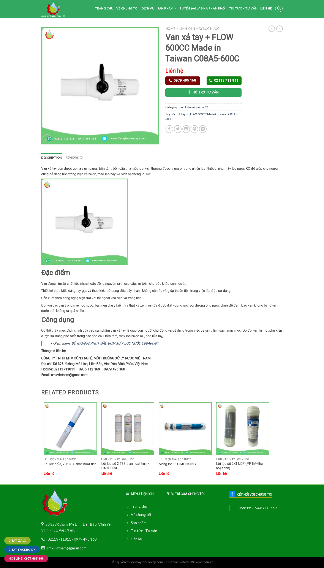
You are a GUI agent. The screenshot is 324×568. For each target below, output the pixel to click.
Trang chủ (139, 506)
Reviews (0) (74, 157)
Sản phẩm (139, 523)
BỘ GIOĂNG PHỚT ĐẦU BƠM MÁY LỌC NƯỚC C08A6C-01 (115, 343)
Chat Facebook (22, 549)
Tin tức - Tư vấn (144, 530)
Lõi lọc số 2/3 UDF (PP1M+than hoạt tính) (240, 466)
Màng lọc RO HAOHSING (177, 464)
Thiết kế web (175, 562)
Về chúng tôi (141, 514)
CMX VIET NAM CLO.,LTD (257, 508)
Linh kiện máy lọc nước (199, 28)
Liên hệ (136, 539)
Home (170, 28)
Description (51, 157)
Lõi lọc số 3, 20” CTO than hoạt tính (70, 464)
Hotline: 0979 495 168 (26, 558)
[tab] (51, 157)
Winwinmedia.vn (201, 562)
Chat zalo (17, 540)
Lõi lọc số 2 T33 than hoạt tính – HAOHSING (125, 466)
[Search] (279, 8)
